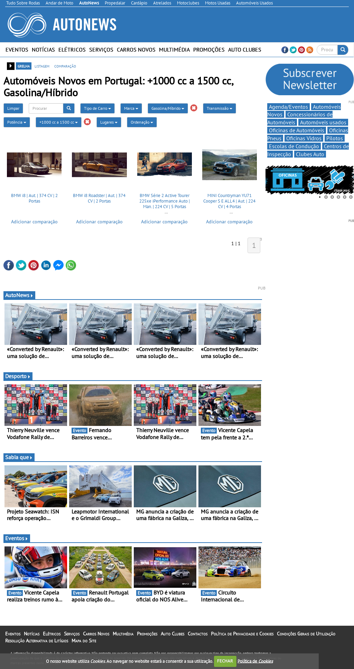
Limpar (13, 108)
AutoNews (19, 295)
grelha (24, 66)
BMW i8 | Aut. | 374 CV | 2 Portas (34, 198)
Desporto (18, 376)
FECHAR (225, 661)
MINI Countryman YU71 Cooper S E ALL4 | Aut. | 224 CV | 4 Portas (229, 201)
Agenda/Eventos (288, 106)
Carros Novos (136, 49)
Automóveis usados (323, 122)
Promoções (209, 49)
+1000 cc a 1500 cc (58, 122)
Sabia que (19, 457)
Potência (16, 122)
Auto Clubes (244, 49)
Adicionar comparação (34, 221)
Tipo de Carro (97, 108)
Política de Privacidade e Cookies (242, 634)
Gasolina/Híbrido (167, 108)
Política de (255, 661)
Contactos (197, 634)
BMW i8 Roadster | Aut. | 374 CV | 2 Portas (99, 198)
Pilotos (334, 138)
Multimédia (174, 49)
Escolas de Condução (294, 146)
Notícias (43, 49)
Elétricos (72, 49)
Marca (131, 108)
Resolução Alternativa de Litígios (36, 640)
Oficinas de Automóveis (296, 130)
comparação (65, 66)
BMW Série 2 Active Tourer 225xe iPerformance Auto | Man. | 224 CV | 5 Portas (164, 201)
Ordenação (142, 122)
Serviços (101, 49)
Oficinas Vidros (304, 138)
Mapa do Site (84, 640)
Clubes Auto (310, 154)
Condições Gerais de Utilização (306, 634)
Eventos (17, 49)
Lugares (109, 122)
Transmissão (219, 108)
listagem (42, 66)
